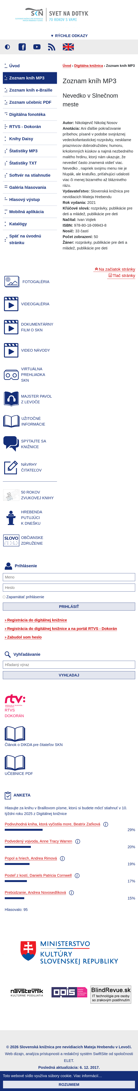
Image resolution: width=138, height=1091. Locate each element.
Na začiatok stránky (117, 269)
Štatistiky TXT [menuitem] (23, 163)
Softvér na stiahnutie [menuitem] (30, 175)
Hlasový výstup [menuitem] (24, 199)
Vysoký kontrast (7, 47)
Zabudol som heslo (24, 637)
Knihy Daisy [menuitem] (21, 138)
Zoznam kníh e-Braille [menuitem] (30, 90)
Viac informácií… (88, 1076)
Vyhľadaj (69, 675)
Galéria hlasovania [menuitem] (27, 187)
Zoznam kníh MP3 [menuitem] (26, 78)
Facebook (22, 47)
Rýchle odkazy (69, 36)
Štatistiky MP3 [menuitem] (23, 151)
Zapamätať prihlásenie (23, 597)
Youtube (37, 47)
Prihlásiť (69, 606)
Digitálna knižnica (88, 66)
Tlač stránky (124, 275)
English (68, 47)
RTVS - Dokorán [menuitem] (25, 126)
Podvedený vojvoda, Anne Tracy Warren (38, 841)
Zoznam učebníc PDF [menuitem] (30, 102)
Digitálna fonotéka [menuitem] (27, 114)
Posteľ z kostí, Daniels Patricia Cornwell (38, 875)
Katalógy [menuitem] (18, 224)
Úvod (67, 66)
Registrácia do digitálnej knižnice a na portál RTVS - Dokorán (62, 629)
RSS (51, 47)
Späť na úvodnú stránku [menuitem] (25, 239)
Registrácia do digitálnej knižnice (37, 620)
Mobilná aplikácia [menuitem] (26, 211)
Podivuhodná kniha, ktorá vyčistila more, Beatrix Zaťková (52, 824)
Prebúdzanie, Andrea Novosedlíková (35, 892)
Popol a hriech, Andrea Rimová (31, 858)
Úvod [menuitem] (14, 65)
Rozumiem (69, 1084)
